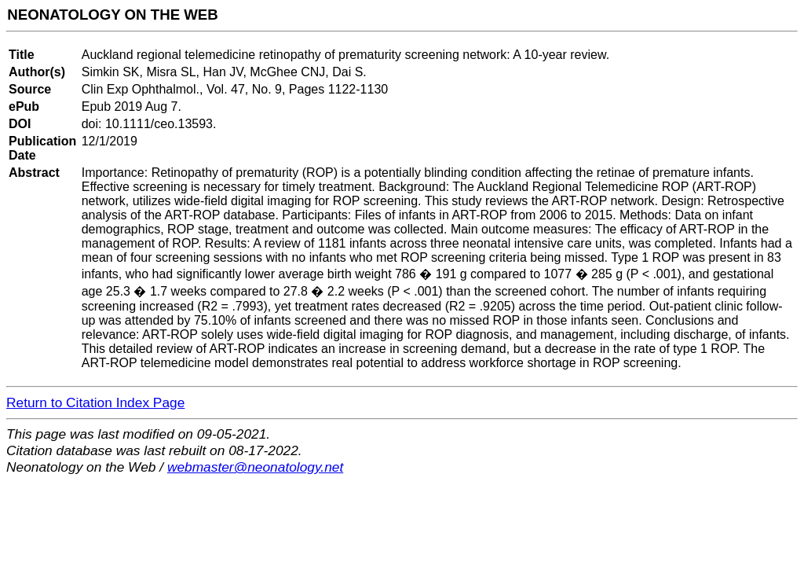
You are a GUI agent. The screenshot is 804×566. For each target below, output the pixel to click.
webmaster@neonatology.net (255, 467)
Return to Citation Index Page (95, 402)
